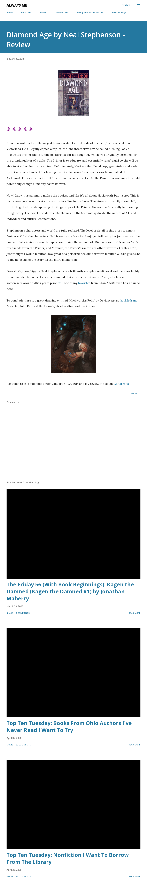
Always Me (17, 5)
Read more (134, 613)
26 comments (23, 876)
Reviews (43, 12)
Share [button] (134, 393)
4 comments (23, 613)
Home (10, 12)
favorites (84, 283)
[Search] (126, 5)
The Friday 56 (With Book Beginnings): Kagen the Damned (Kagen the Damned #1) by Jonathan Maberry (70, 591)
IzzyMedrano (129, 300)
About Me (26, 12)
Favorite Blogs (119, 12)
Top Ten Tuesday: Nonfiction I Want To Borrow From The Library (68, 858)
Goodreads (121, 383)
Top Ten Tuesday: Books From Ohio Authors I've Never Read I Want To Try (69, 726)
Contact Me (62, 12)
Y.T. (60, 283)
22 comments (23, 744)
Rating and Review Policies (90, 12)
